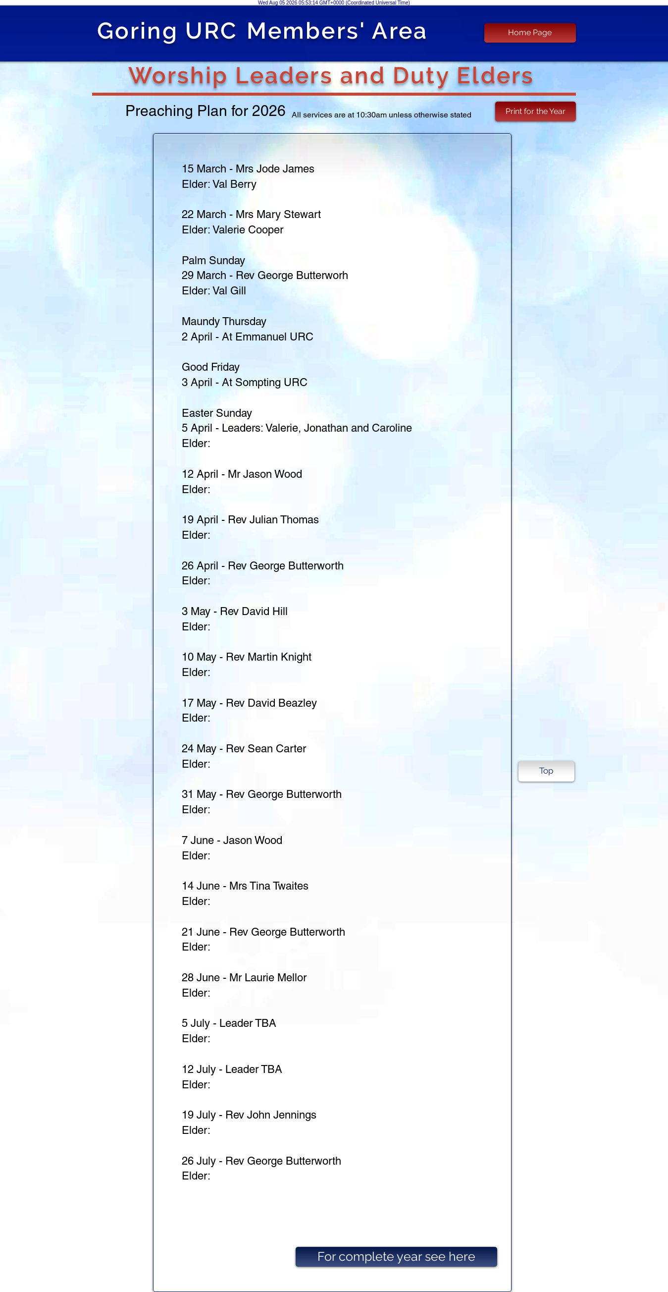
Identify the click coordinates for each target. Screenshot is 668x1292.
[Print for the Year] (535, 111)
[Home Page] (530, 33)
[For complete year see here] (396, 1257)
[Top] (546, 771)
